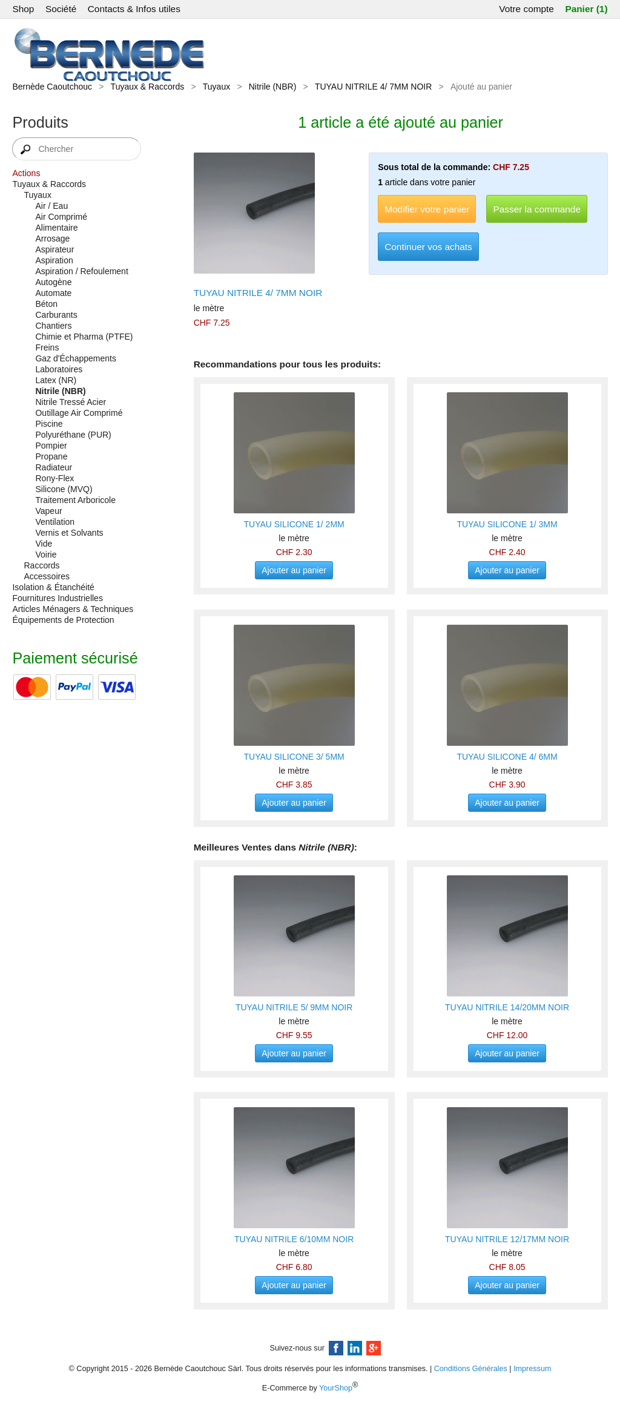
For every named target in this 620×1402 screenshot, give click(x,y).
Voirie (45, 554)
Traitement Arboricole (75, 500)
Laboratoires (58, 369)
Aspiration (54, 260)
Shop (23, 9)
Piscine (48, 424)
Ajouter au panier (294, 570)
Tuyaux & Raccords (148, 86)
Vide (43, 543)
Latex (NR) (55, 380)
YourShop (335, 1388)
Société (60, 9)
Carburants (56, 315)
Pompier (51, 445)
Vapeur (48, 511)
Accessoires (46, 576)
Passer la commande (537, 209)
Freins (47, 347)
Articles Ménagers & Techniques (72, 609)
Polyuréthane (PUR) (73, 434)
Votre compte (526, 9)
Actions (26, 173)
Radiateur (53, 467)
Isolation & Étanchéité (53, 587)
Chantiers (53, 325)
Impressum (532, 1368)
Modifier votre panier (426, 209)
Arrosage (52, 238)
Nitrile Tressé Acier (70, 402)
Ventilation (54, 522)
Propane (51, 456)
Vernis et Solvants (69, 532)
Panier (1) (586, 9)
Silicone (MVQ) (63, 489)
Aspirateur (54, 249)
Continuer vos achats (428, 247)
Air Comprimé (61, 216)
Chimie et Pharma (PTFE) (84, 336)
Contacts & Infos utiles (134, 9)
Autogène (53, 282)
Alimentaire (56, 227)
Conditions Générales (470, 1368)
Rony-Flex (54, 478)
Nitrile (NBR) (273, 86)
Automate (53, 293)
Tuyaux (216, 86)
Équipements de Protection (63, 620)
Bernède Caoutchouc (52, 86)
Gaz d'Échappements (75, 358)
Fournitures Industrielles (57, 598)
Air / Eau (51, 206)
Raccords (41, 565)
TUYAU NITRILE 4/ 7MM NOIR (373, 86)
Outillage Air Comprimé (78, 413)
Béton (46, 304)
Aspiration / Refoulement (81, 271)
